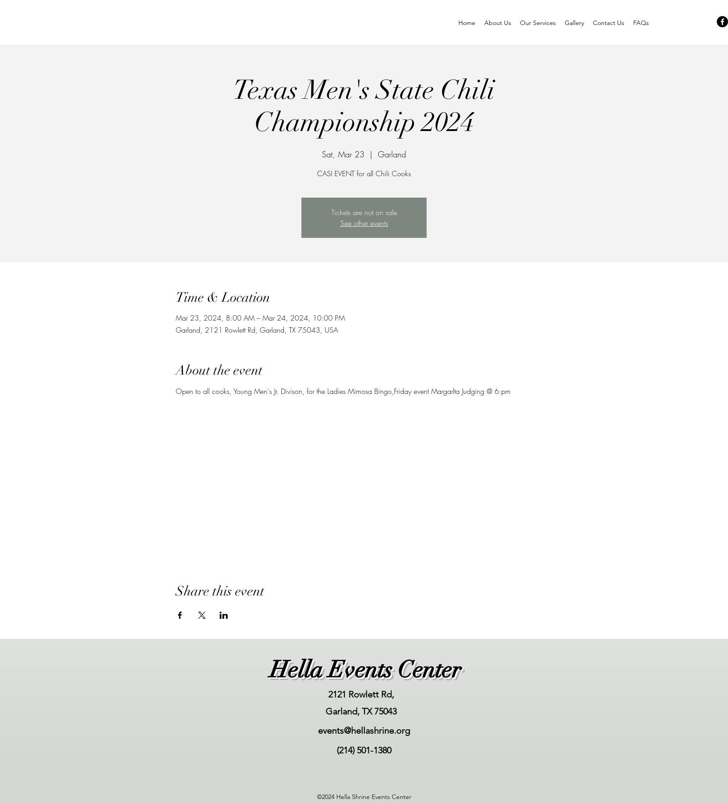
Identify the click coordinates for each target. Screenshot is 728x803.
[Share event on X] (202, 615)
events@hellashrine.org (364, 730)
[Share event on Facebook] (180, 615)
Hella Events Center (365, 669)
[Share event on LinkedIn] (224, 615)
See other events (364, 223)
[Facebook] (722, 21)
